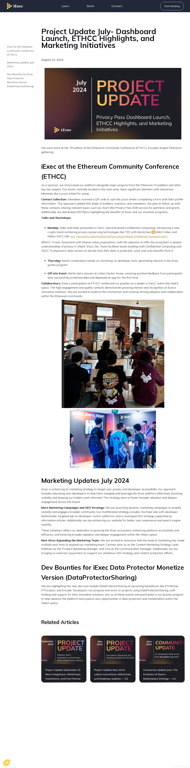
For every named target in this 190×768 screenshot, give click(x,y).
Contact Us (130, 719)
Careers (128, 726)
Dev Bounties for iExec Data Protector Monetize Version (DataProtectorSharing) (20, 80)
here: (72, 236)
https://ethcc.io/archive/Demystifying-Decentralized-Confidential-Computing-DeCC (122, 236)
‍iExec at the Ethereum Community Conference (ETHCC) (20, 50)
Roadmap (129, 734)
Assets (127, 742)
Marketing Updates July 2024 (20, 64)
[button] (65, 6)
